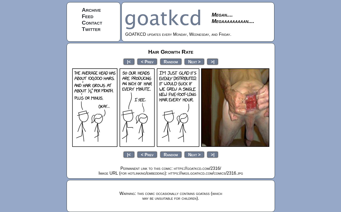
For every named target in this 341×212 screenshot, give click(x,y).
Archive (91, 10)
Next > (194, 61)
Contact (92, 22)
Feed (88, 16)
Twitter (91, 29)
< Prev (147, 61)
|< (129, 61)
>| (212, 61)
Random (171, 61)
